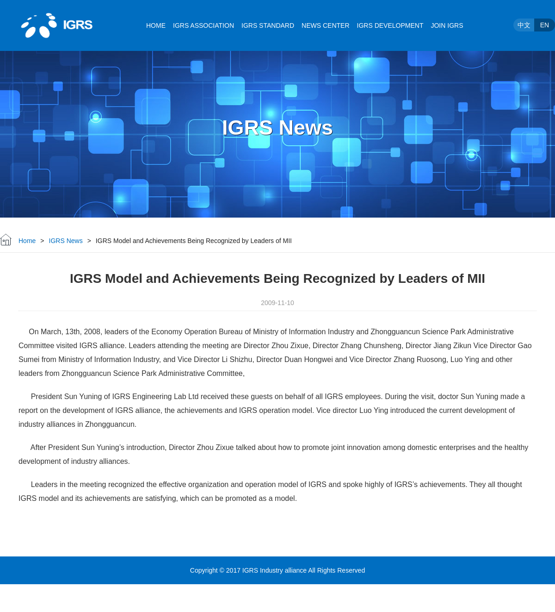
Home (27, 240)
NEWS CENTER (325, 25)
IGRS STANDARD (267, 25)
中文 (524, 25)
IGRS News (66, 240)
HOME (156, 25)
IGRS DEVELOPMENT (390, 25)
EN (544, 25)
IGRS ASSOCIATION (203, 25)
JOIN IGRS (447, 25)
